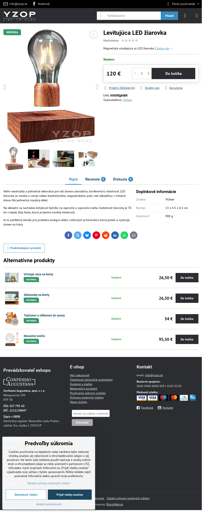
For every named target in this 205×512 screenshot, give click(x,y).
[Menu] (197, 15)
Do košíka (173, 73)
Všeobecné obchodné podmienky (91, 380)
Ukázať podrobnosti (49, 504)
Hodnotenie (111, 40)
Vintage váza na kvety (38, 274)
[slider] (129, 40)
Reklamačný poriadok (83, 388)
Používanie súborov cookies (88, 393)
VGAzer (127, 100)
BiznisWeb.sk (115, 504)
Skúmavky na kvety (36, 295)
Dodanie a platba (81, 384)
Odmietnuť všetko (25, 495)
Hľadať (169, 16)
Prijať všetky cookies (70, 495)
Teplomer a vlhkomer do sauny (44, 315)
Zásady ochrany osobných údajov (128, 498)
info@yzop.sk (154, 375)
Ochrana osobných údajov (87, 397)
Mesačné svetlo (34, 336)
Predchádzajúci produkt (24, 248)
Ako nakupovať (79, 375)
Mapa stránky (78, 402)
